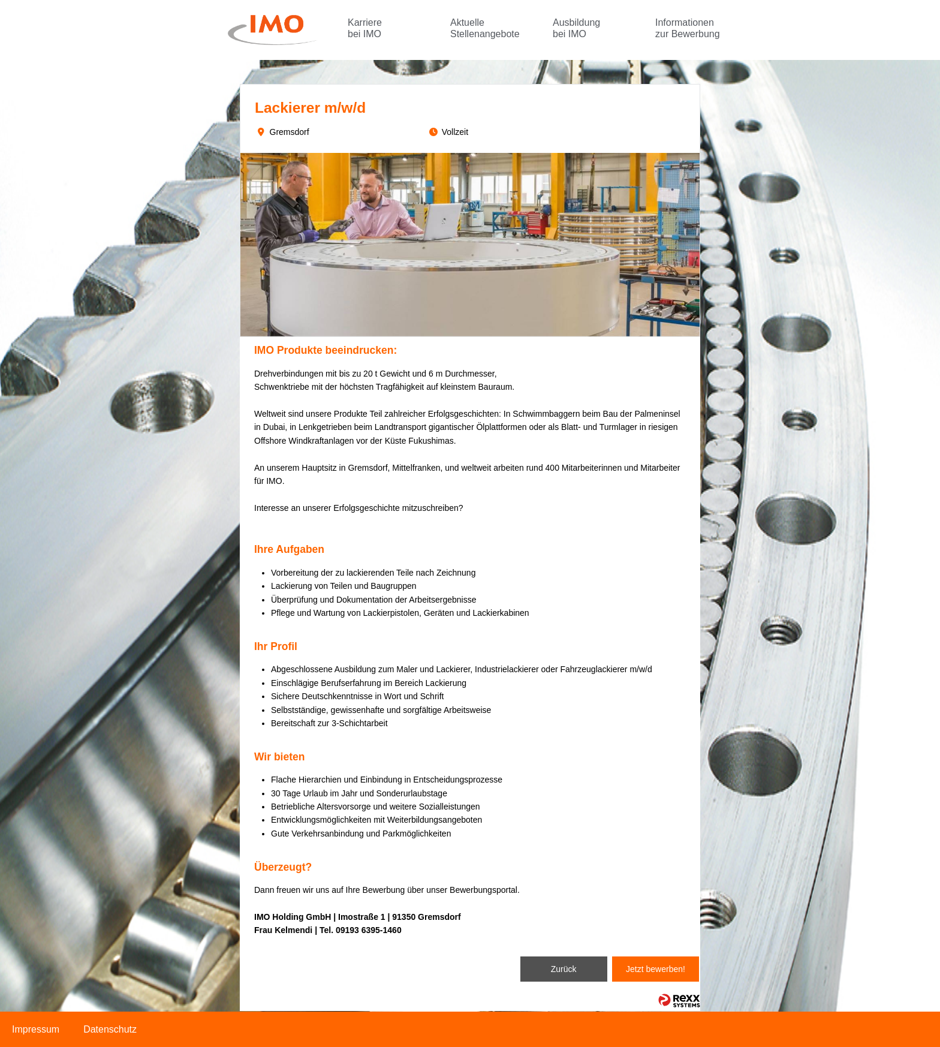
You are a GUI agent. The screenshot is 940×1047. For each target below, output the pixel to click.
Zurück (564, 969)
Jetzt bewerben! (655, 969)
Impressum (35, 1029)
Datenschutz (110, 1029)
